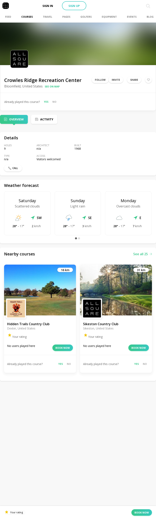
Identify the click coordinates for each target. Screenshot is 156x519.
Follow (100, 80)
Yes (46, 102)
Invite (116, 80)
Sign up (74, 6)
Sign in (47, 6)
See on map (52, 86)
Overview (16, 119)
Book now (62, 348)
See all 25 (142, 254)
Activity (46, 119)
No (54, 102)
